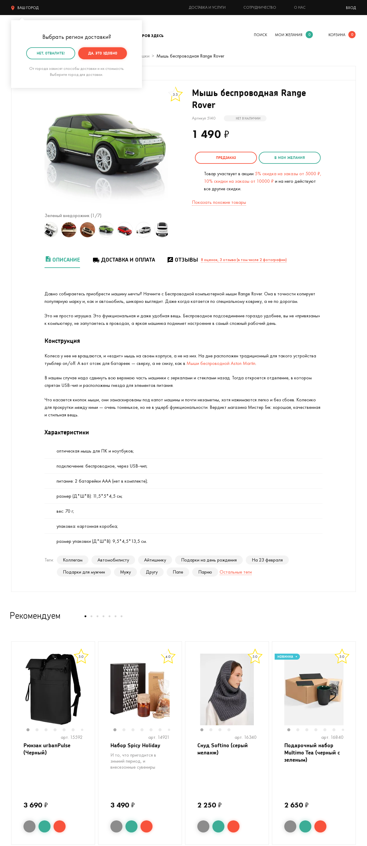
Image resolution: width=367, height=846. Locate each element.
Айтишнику (155, 560)
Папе (178, 572)
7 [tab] (84, 730)
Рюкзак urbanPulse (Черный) (46, 749)
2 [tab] (40, 730)
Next (173, 229)
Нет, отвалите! (51, 53)
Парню (205, 572)
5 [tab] (67, 730)
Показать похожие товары (219, 201)
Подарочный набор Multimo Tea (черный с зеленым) (312, 753)
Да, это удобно (102, 53)
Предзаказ (226, 157)
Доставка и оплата (123, 260)
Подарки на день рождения (209, 560)
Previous (38, 229)
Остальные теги (236, 572)
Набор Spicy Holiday (135, 745)
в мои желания (289, 157)
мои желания (288, 34)
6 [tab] (76, 730)
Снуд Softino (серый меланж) (222, 749)
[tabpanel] (53, 689)
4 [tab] (58, 730)
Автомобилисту (113, 560)
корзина (336, 34)
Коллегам (72, 560)
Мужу (125, 572)
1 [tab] (31, 730)
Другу (152, 572)
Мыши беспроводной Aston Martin (221, 363)
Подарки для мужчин (84, 572)
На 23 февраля (267, 560)
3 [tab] (49, 730)
